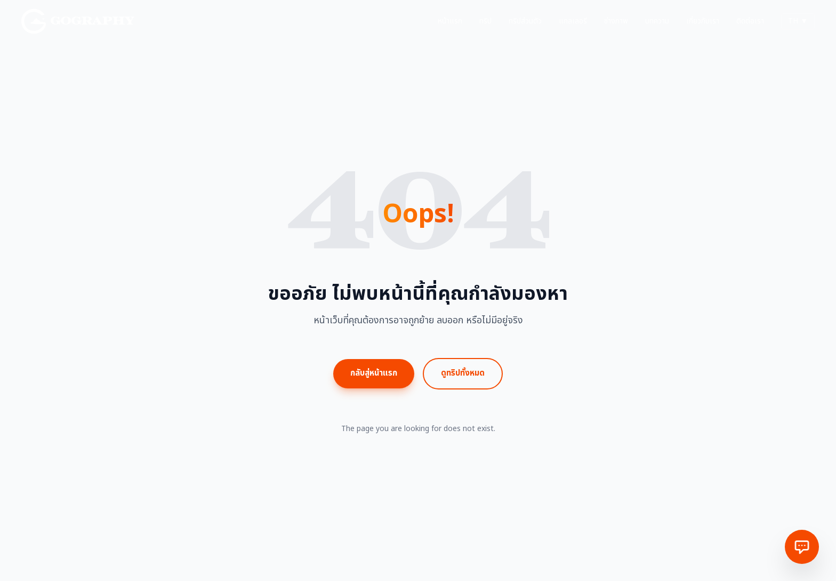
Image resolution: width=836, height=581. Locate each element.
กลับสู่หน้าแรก (373, 373)
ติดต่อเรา (750, 21)
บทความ (657, 21)
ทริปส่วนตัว (525, 21)
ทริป (485, 21)
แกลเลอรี (573, 21)
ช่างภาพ (616, 21)
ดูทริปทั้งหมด (463, 373)
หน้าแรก (450, 21)
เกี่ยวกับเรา (702, 21)
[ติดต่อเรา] (802, 547)
